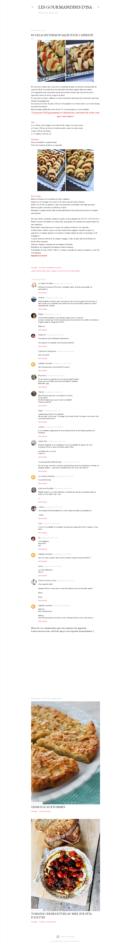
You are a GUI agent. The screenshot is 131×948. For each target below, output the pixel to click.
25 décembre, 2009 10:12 (53, 507)
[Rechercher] (98, 6)
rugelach (54, 271)
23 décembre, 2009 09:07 (63, 283)
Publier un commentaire (47, 922)
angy (40, 410)
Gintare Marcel (75, 941)
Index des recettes (48, 13)
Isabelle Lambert (45, 363)
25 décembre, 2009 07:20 (63, 488)
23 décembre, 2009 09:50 (54, 298)
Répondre (42, 293)
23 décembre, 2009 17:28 (62, 363)
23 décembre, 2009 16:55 (65, 351)
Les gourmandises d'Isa (65, 7)
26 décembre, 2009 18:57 (61, 605)
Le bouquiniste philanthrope (50, 462)
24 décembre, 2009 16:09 (64, 476)
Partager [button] (34, 267)
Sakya (40, 314)
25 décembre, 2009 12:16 (51, 523)
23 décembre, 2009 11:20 (52, 314)
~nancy (41, 507)
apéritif (38, 271)
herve (40, 566)
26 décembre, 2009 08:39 (62, 554)
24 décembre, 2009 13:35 (71, 462)
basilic (44, 271)
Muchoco (42, 375)
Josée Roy (42, 441)
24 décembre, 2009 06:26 (54, 427)
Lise (40, 523)
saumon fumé (63, 271)
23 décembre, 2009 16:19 (55, 335)
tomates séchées (74, 271)
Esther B (42, 335)
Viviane (41, 298)
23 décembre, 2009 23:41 (52, 411)
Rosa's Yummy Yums (47, 580)
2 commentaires (44, 811)
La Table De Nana (45, 283)
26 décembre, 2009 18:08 (66, 580)
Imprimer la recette (39, 256)
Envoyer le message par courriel (50, 267)
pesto (48, 271)
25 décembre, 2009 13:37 (49, 538)
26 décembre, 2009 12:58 (52, 566)
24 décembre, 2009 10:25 (56, 441)
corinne (41, 427)
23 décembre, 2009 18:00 (56, 376)
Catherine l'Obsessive (47, 351)
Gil (39, 538)
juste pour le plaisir (46, 488)
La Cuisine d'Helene (46, 476)
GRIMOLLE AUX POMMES (48, 807)
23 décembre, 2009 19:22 (53, 392)
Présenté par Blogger (65, 936)
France (41, 392)
